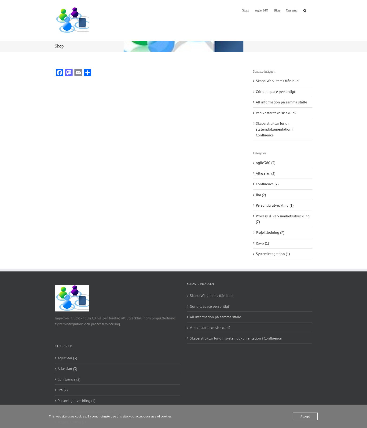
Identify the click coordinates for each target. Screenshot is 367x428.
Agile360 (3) (265, 162)
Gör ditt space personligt (275, 91)
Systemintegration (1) (273, 253)
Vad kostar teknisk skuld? (276, 112)
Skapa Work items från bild (277, 80)
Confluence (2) (267, 184)
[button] (304, 10)
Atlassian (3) (265, 173)
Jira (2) (261, 194)
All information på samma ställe (281, 102)
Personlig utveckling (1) (275, 205)
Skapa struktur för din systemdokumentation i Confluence (274, 129)
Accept (305, 416)
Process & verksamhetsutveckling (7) (283, 219)
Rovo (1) (262, 243)
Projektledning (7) (270, 232)
